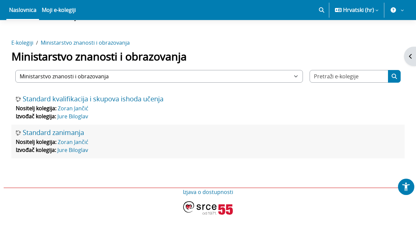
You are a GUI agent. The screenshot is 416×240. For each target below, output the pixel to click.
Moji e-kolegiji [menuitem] (59, 33)
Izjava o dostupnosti (208, 215)
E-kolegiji (35, 66)
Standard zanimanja (65, 156)
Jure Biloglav (85, 139)
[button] (322, 33)
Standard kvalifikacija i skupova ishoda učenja (105, 122)
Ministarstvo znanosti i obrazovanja (97, 66)
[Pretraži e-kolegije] (339, 99)
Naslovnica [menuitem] (22, 33)
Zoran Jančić (85, 131)
